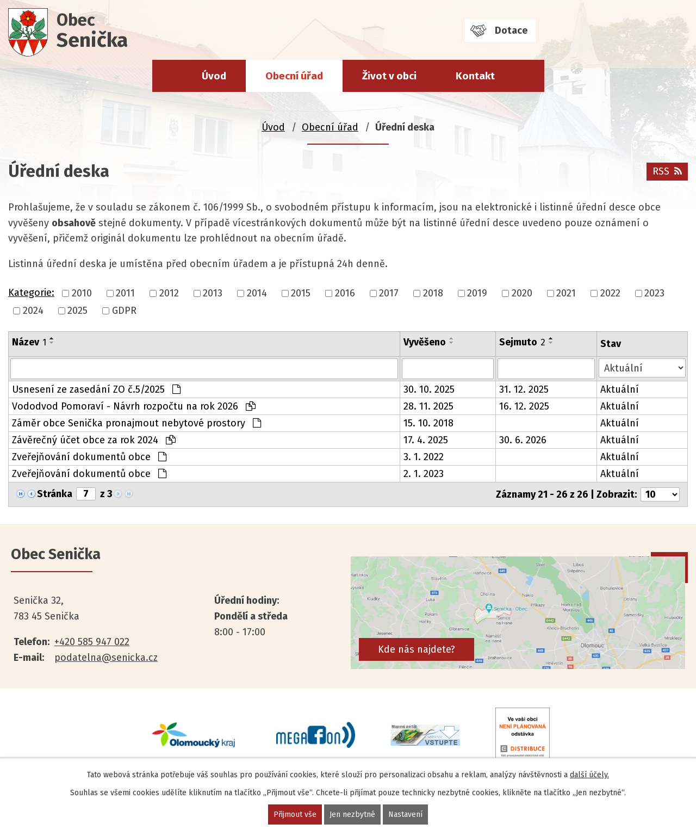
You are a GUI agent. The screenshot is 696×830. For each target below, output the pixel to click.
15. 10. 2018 (428, 423)
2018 (433, 293)
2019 (477, 293)
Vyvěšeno (424, 342)
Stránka (54, 494)
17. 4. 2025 (425, 440)
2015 (300, 293)
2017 (389, 293)
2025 (77, 311)
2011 (125, 293)
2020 (522, 293)
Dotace (511, 30)
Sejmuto (522, 342)
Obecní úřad (294, 76)
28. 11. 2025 (428, 406)
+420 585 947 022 (91, 642)
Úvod (214, 76)
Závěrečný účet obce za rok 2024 (94, 440)
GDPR (124, 311)
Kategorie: (31, 293)
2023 (654, 293)
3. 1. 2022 (423, 457)
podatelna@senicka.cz (106, 658)
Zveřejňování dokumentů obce (89, 457)
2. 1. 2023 (423, 474)
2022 (610, 293)
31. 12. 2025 (524, 389)
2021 (566, 293)
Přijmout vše (295, 814)
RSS (667, 171)
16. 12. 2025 (524, 406)
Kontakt (475, 76)
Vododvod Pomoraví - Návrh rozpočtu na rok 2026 (134, 406)
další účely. (589, 774)
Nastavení (405, 814)
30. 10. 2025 (429, 389)
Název (29, 342)
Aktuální (619, 389)
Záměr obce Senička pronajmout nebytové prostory (136, 423)
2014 (257, 293)
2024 (33, 311)
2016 (345, 293)
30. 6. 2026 (522, 440)
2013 (212, 293)
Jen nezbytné (352, 814)
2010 (82, 293)
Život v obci (389, 76)
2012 (169, 293)
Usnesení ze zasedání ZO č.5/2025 (96, 389)
